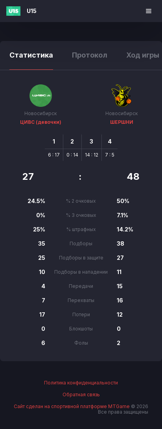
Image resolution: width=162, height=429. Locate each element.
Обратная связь (81, 394)
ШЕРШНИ (121, 122)
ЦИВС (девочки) (40, 122)
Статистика (31, 55)
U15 (32, 10)
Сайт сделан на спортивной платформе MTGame (72, 406)
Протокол (89, 55)
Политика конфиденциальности (81, 383)
